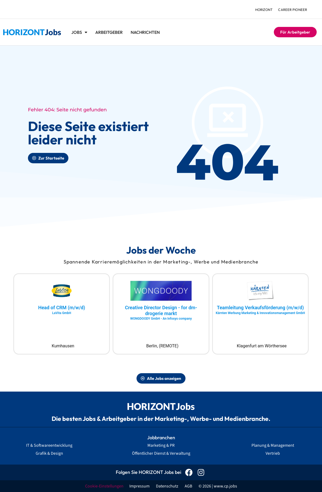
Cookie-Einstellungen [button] (104, 486)
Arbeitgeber (109, 32)
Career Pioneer (292, 9)
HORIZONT (263, 9)
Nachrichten (145, 32)
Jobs (79, 32)
